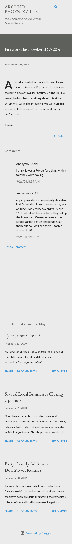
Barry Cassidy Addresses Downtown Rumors (26, 467)
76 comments (27, 371)
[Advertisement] (36, 286)
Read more (59, 371)
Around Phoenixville (21, 9)
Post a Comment (15, 247)
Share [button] (58, 135)
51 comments (27, 511)
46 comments (27, 441)
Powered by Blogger (36, 533)
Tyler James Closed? (23, 336)
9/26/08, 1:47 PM (28, 237)
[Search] (56, 7)
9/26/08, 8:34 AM (28, 181)
